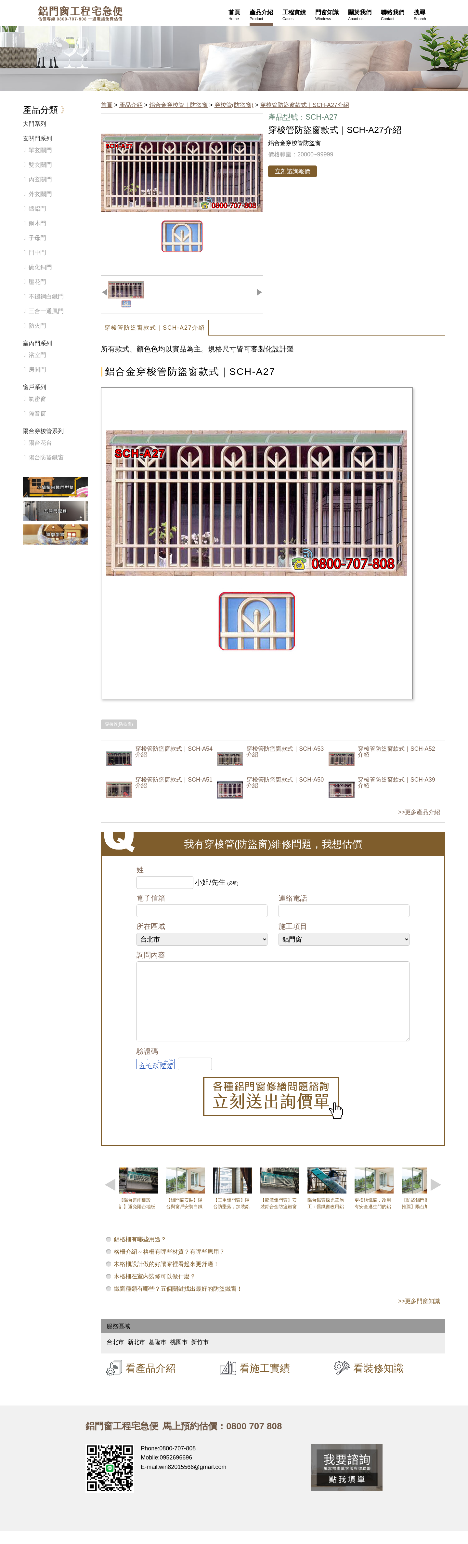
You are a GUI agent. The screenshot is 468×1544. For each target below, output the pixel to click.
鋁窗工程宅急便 (80, 13)
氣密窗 (37, 399)
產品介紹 (131, 105)
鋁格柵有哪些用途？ (140, 1252)
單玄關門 (40, 150)
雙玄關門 (40, 165)
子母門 (37, 238)
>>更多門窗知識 (419, 1314)
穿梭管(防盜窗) (234, 105)
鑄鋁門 (37, 208)
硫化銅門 (40, 267)
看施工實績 (265, 1381)
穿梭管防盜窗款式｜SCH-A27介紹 (304, 105)
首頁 (106, 105)
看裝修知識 (378, 1381)
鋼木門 (37, 223)
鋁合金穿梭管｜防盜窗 (178, 105)
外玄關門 (40, 194)
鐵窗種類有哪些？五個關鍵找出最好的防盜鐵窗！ (178, 1302)
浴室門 (37, 355)
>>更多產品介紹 (419, 812)
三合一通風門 (46, 311)
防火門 (37, 326)
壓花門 (37, 282)
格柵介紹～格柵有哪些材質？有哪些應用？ (169, 1264)
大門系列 (34, 124)
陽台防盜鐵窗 (46, 457)
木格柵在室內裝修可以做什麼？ (155, 1289)
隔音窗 (37, 413)
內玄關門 (40, 179)
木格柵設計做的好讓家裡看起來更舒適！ (166, 1277)
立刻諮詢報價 (292, 171)
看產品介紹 (150, 1381)
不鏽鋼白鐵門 (46, 296)
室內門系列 (37, 343)
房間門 (37, 369)
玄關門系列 (37, 138)
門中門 (37, 252)
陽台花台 (40, 443)
